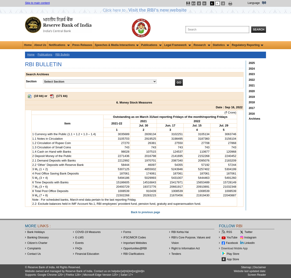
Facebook (232, 243)
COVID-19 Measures (87, 232)
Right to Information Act (185, 248)
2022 (252, 79)
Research (201, 45)
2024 (252, 68)
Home (28, 45)
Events (79, 243)
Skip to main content (37, 3)
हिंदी (264, 3)
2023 (252, 74)
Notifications (59, 45)
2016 (252, 113)
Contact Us (34, 253)
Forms (127, 232)
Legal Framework (177, 45)
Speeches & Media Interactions (117, 45)
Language (254, 3)
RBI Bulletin (62, 54)
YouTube (232, 237)
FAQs (78, 248)
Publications (151, 45)
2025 (252, 63)
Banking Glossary (38, 237)
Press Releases (82, 45)
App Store (233, 259)
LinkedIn (249, 243)
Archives (254, 118)
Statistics (221, 45)
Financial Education (87, 253)
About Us (40, 45)
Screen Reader (257, 274)
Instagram (250, 237)
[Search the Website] (217, 29)
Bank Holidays (36, 232)
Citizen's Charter (37, 243)
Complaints (34, 248)
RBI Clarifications (133, 253)
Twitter (248, 232)
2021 (252, 85)
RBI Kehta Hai (180, 232)
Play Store (233, 253)
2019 (252, 97)
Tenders (176, 253)
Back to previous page (145, 212)
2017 (252, 108)
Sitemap (246, 267)
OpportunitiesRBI (135, 248)
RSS (229, 232)
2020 (252, 91)
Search (258, 29)
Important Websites (135, 243)
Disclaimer (259, 267)
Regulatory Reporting (247, 45)
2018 (252, 102)
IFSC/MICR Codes (134, 237)
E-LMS (79, 237)
